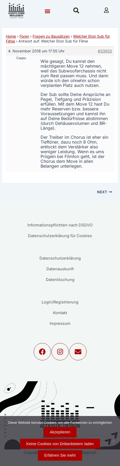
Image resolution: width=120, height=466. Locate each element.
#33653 (105, 51)
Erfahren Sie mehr (60, 455)
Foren (24, 36)
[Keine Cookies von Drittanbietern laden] (113, 441)
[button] (47, 11)
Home (11, 36)
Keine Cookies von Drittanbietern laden (60, 444)
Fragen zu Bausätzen (51, 36)
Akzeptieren (60, 432)
